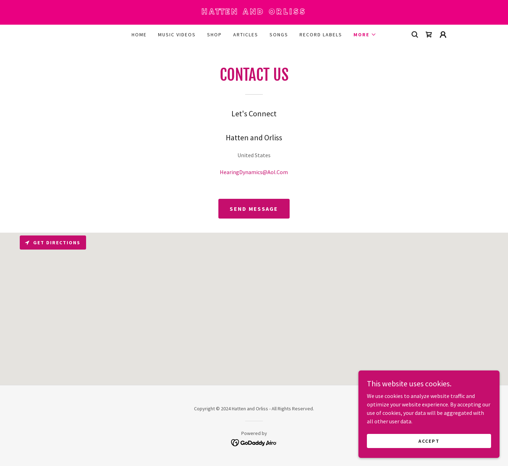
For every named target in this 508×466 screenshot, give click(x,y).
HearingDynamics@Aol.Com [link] (254, 172)
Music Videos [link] (177, 34)
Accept (429, 440)
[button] (364, 34)
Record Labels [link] (321, 34)
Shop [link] (214, 34)
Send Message (254, 208)
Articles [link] (245, 34)
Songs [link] (279, 34)
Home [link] (139, 34)
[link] (254, 12)
